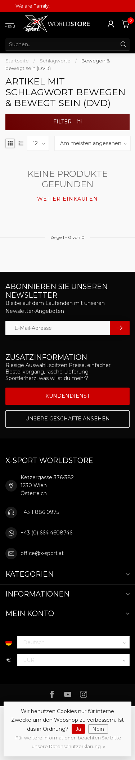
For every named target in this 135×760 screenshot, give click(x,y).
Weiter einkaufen (67, 199)
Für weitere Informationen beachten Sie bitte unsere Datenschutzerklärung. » (68, 742)
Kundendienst (67, 396)
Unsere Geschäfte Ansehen (67, 418)
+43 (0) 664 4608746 (46, 532)
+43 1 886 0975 (40, 512)
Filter (67, 121)
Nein (98, 729)
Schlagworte (55, 61)
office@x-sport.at (42, 553)
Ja (78, 729)
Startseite (17, 61)
